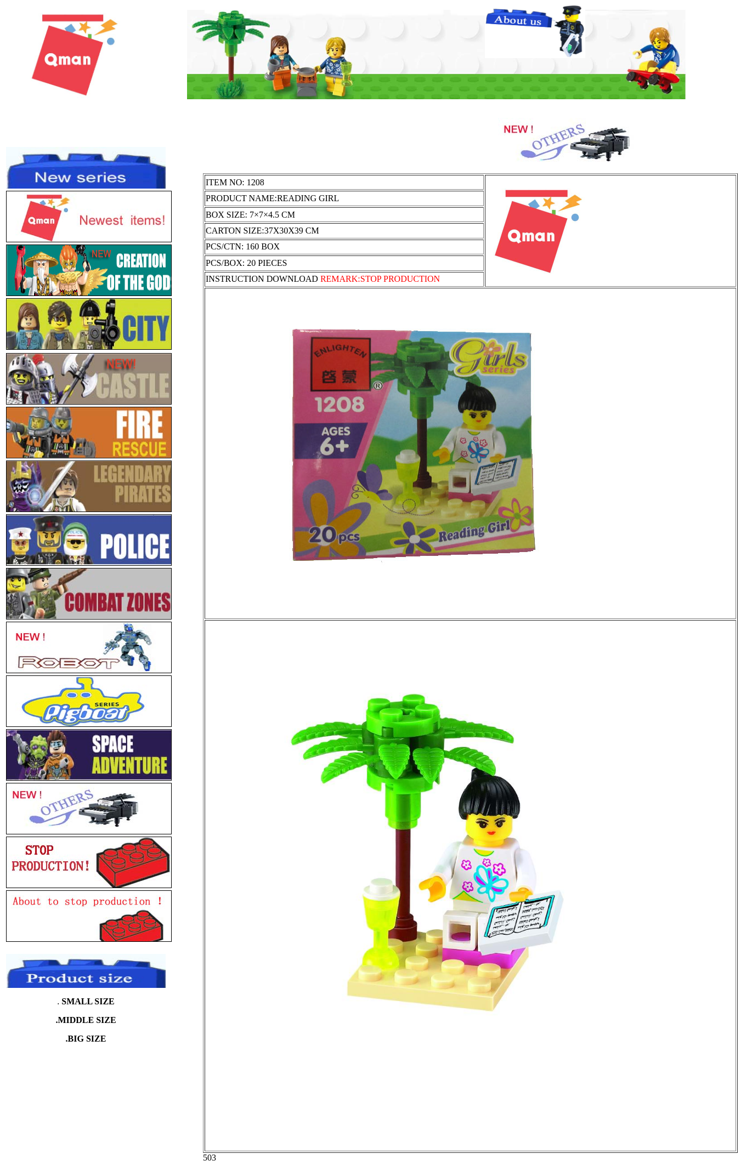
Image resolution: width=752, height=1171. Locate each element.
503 (209, 1157)
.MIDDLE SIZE (85, 1020)
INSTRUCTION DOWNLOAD (323, 278)
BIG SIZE (87, 1038)
